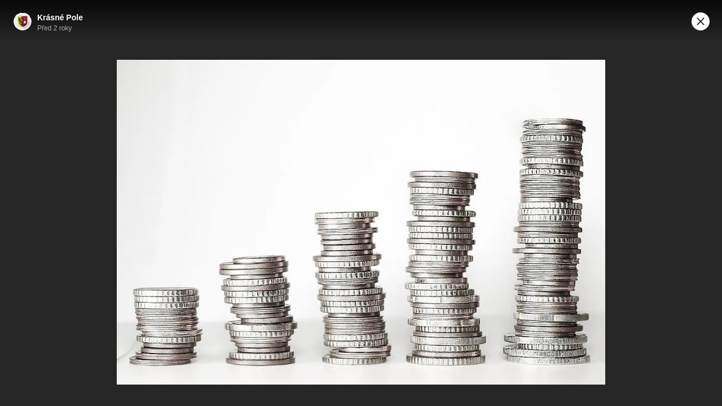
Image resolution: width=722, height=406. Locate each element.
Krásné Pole (60, 17)
